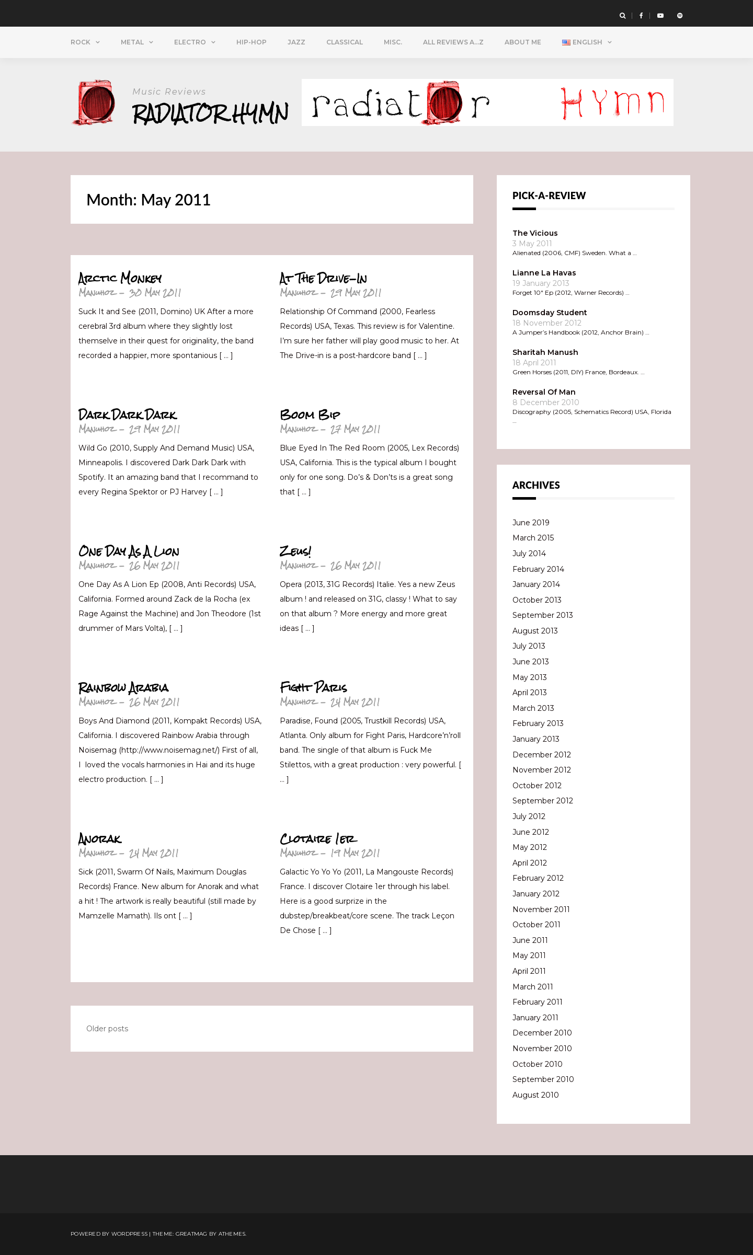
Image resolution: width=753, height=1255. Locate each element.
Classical (344, 42)
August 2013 (535, 631)
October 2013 (537, 600)
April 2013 (529, 692)
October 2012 (537, 785)
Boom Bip (310, 415)
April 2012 (529, 863)
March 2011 (532, 987)
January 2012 (536, 894)
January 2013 (536, 739)
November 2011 (541, 909)
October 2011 (536, 924)
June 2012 (530, 832)
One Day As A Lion (128, 551)
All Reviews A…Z (453, 42)
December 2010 (542, 1033)
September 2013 (542, 615)
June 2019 (531, 522)
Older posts (107, 1028)
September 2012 (542, 800)
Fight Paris (313, 688)
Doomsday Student (549, 312)
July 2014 (529, 553)
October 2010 (537, 1064)
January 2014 (536, 584)
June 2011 (530, 940)
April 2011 (529, 971)
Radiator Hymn (211, 113)
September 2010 (543, 1079)
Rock (80, 42)
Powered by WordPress (109, 1233)
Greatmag (192, 1233)
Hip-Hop (251, 42)
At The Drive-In (323, 278)
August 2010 (535, 1095)
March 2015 (533, 538)
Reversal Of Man (544, 392)
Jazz (296, 42)
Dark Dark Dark (126, 415)
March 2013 (533, 708)
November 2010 (542, 1048)
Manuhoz (96, 292)
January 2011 (535, 1017)
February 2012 (538, 878)
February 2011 (537, 1002)
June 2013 (530, 661)
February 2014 (538, 569)
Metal (132, 42)
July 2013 (528, 646)
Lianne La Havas (544, 273)
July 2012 (528, 816)
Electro (190, 42)
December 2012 (541, 754)
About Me (523, 42)
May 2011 (529, 955)
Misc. (393, 42)
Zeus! (295, 551)
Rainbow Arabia (123, 688)
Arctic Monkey (120, 278)
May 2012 (529, 847)
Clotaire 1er (317, 839)
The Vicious (535, 233)
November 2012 (541, 770)
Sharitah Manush (545, 352)
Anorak (99, 839)
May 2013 (529, 677)
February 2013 (538, 723)
